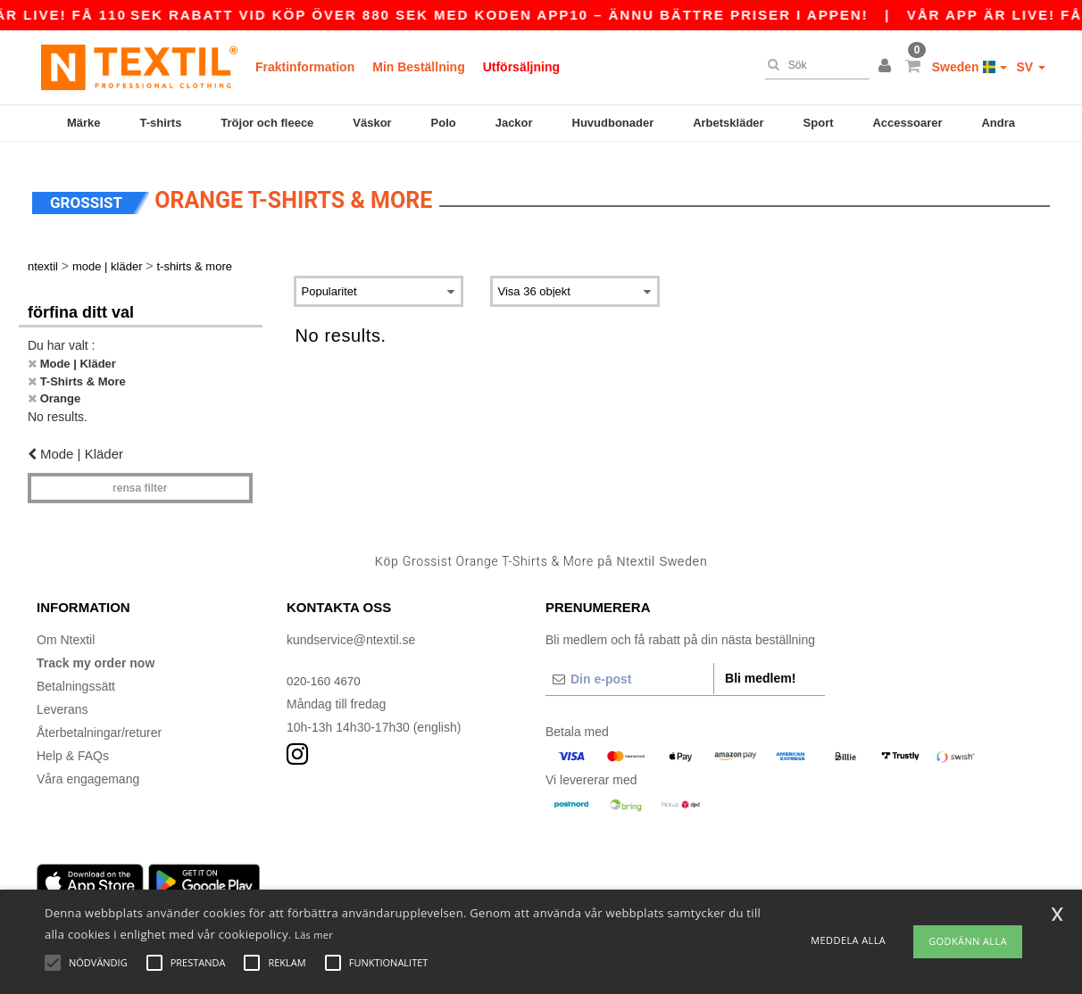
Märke (84, 122)
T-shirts (160, 122)
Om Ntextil (66, 629)
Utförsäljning (521, 67)
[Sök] (813, 65)
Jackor (514, 122)
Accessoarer (907, 122)
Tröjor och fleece (267, 122)
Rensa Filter (139, 478)
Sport (818, 122)
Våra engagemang (88, 768)
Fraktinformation (304, 67)
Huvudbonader (613, 122)
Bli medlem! (760, 667)
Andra (998, 122)
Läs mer (314, 934)
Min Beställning (418, 67)
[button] (887, 67)
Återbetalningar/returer (99, 722)
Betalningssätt (76, 675)
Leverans (62, 699)
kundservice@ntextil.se (351, 629)
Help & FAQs (73, 745)
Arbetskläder (728, 122)
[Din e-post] (629, 668)
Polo (443, 122)
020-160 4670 (325, 670)
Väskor (372, 122)
